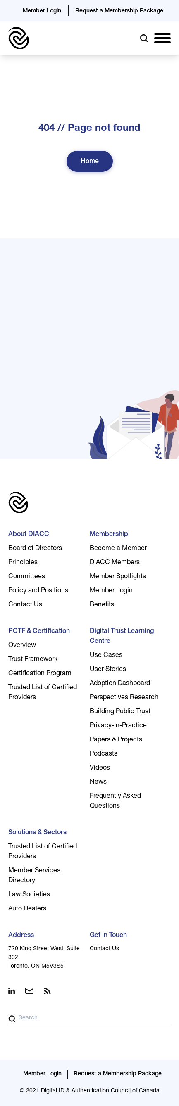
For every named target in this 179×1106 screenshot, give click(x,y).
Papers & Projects (116, 740)
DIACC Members (115, 563)
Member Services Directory (34, 876)
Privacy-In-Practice (118, 726)
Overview (22, 645)
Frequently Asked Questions (115, 801)
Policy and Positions (38, 591)
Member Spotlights (118, 577)
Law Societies (29, 895)
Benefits (102, 605)
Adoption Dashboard (120, 684)
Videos (100, 768)
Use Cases (106, 655)
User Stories (108, 669)
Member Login (42, 11)
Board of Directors (35, 549)
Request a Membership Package (119, 11)
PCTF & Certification (39, 631)
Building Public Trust (120, 712)
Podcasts (103, 754)
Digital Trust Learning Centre (122, 636)
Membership (109, 534)
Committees (26, 577)
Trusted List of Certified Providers (42, 693)
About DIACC (28, 534)
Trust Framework (32, 660)
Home (90, 162)
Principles (23, 563)
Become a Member (118, 549)
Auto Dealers (27, 909)
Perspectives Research (124, 698)
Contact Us (25, 605)
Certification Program (40, 674)
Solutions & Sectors (37, 833)
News (98, 782)
